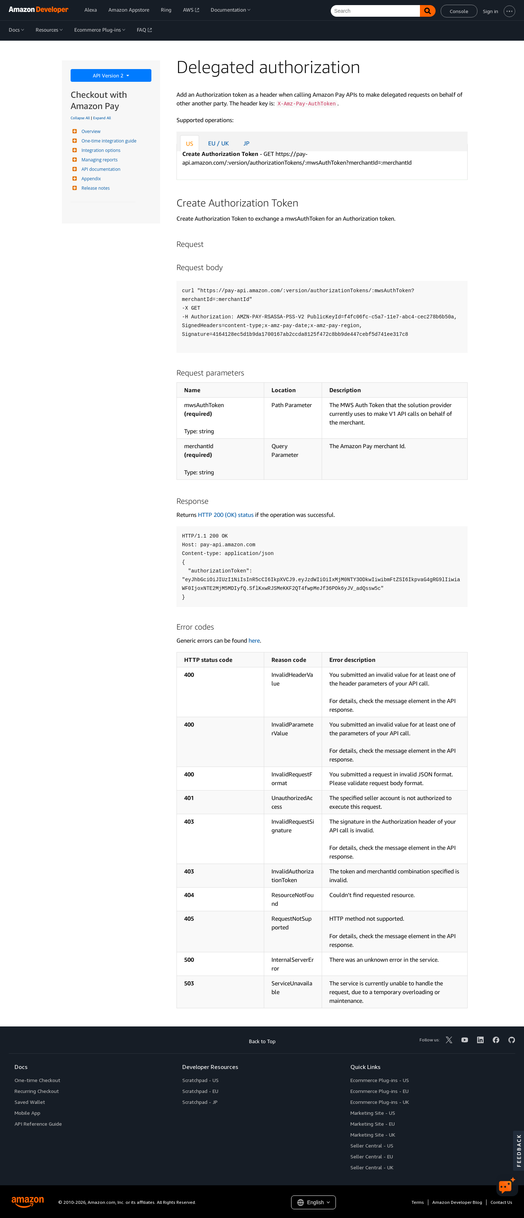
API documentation (100, 169)
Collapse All (80, 118)
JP (246, 143)
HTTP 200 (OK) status (226, 514)
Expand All (102, 118)
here (254, 640)
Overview (90, 131)
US (189, 143)
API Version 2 (109, 75)
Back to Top (262, 1041)
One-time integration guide (108, 141)
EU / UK (218, 143)
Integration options (100, 150)
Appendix (90, 179)
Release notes (95, 188)
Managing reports (99, 160)
